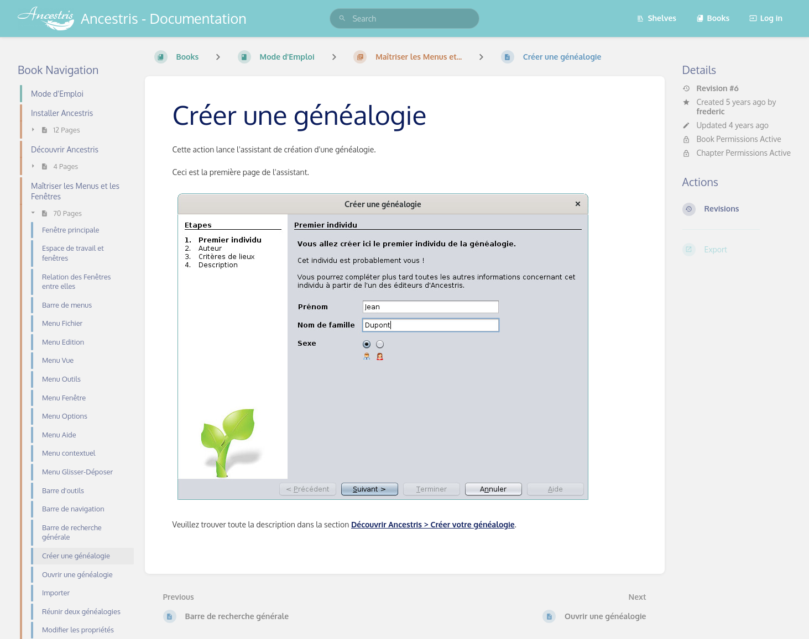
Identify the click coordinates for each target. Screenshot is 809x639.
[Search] (342, 18)
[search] (404, 18)
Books (713, 18)
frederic (711, 111)
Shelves (656, 18)
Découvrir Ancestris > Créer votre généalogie (433, 524)
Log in (765, 18)
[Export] (737, 249)
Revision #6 (710, 88)
